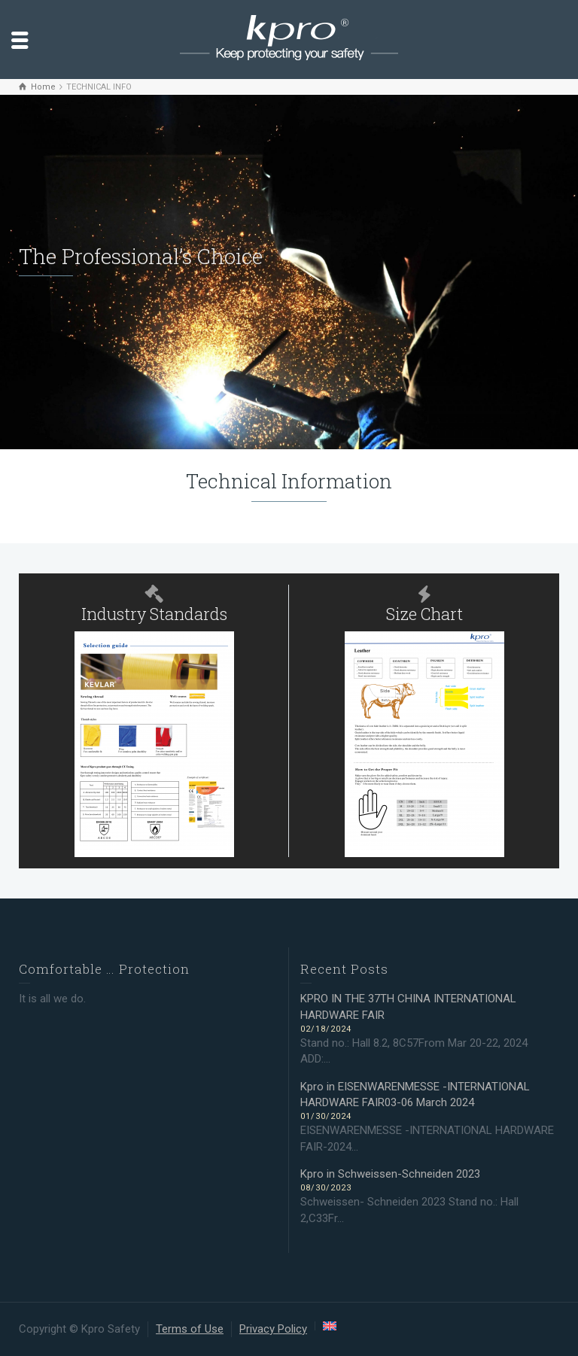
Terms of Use (190, 1329)
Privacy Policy (273, 1329)
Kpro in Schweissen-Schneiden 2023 (390, 1174)
